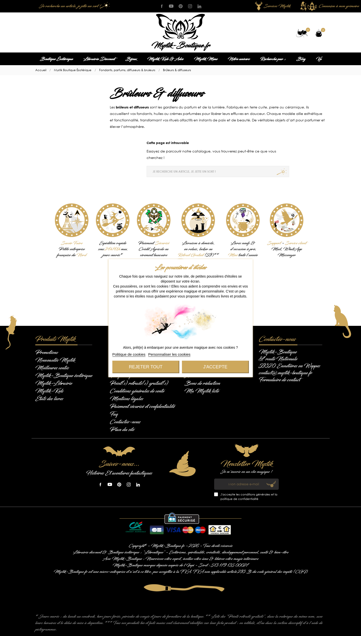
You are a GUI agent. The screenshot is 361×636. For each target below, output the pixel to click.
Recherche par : (273, 59)
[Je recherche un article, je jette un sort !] (73, 6)
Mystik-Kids (49, 391)
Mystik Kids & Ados (165, 59)
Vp (318, 59)
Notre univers (239, 59)
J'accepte (215, 366)
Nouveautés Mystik (55, 360)
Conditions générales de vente (137, 391)
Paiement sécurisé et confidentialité (142, 406)
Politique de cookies (128, 354)
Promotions (46, 352)
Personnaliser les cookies (169, 354)
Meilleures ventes (52, 368)
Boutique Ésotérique (56, 59)
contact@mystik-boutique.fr (285, 372)
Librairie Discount (99, 59)
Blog (300, 59)
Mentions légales (126, 399)
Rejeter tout (145, 366)
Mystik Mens (205, 59)
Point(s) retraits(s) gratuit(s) (139, 383)
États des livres (49, 399)
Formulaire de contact (279, 379)
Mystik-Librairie (53, 383)
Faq (114, 414)
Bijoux (131, 59)
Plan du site (122, 430)
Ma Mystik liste (201, 391)
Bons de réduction (202, 383)
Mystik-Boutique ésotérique (63, 376)
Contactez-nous (125, 422)
